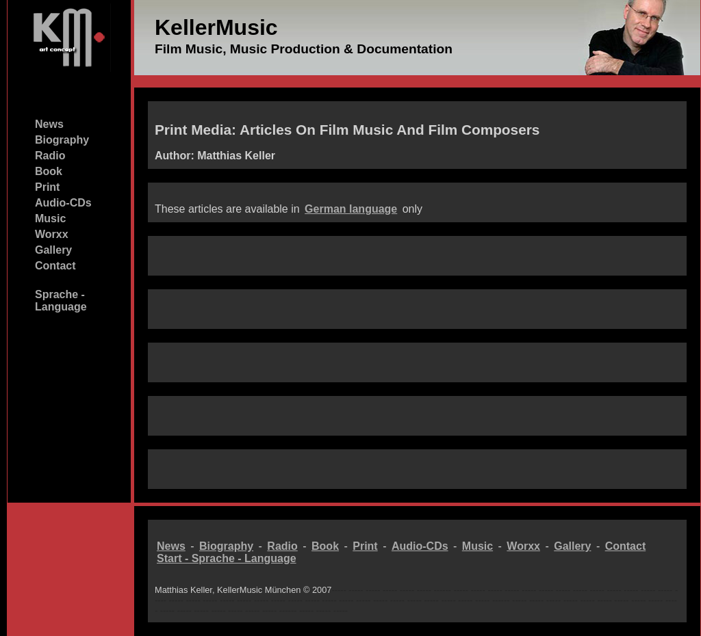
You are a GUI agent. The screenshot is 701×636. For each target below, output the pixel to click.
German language (351, 209)
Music (50, 218)
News (49, 124)
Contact (55, 265)
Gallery (53, 250)
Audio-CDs (63, 203)
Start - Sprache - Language (226, 558)
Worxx (51, 234)
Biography (62, 140)
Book (48, 171)
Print (47, 187)
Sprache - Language (61, 301)
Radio (50, 155)
